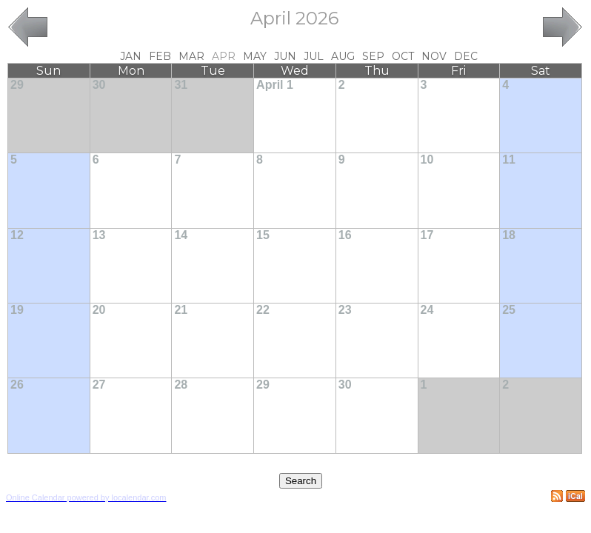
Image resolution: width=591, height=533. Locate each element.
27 (99, 384)
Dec (466, 56)
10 (427, 159)
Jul (314, 56)
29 (17, 84)
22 (263, 310)
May (255, 56)
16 (345, 235)
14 (180, 235)
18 (508, 235)
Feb (160, 56)
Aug (343, 56)
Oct (403, 56)
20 (99, 310)
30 (99, 84)
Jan (130, 56)
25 (508, 310)
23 (345, 310)
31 (180, 84)
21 (180, 310)
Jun (285, 56)
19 (17, 310)
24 (427, 310)
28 (180, 384)
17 (427, 235)
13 (99, 235)
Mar (191, 56)
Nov (434, 56)
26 (17, 384)
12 (17, 235)
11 (508, 159)
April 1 (274, 84)
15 (263, 235)
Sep (373, 56)
